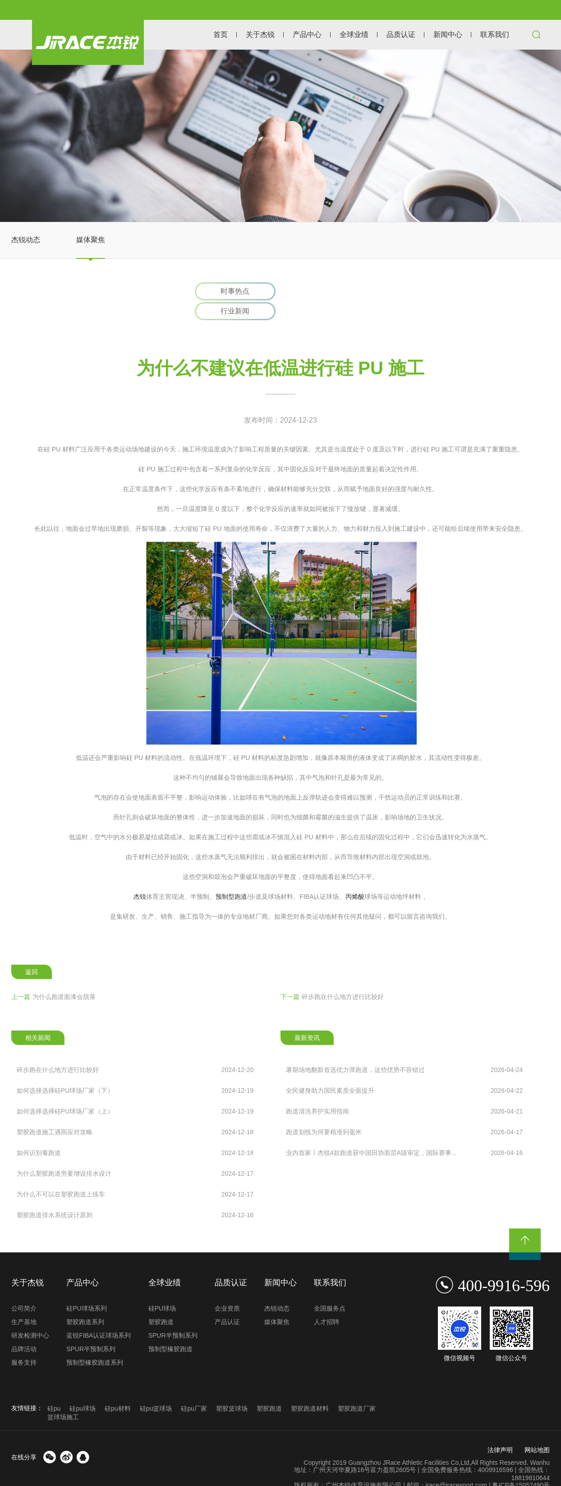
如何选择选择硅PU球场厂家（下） (135, 1071)
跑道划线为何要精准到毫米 (404, 1113)
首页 (220, 34)
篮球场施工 (63, 1398)
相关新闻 (38, 1018)
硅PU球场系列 (86, 1289)
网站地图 (537, 1431)
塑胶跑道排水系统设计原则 (135, 1196)
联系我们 (494, 34)
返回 (31, 953)
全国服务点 (329, 1289)
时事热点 (231, 291)
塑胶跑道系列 (85, 1303)
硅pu (54, 1389)
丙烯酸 (354, 877)
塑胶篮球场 (232, 1389)
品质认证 (400, 34)
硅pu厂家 (194, 1389)
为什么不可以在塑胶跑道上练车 (135, 1175)
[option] (280, 136)
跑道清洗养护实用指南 (404, 1092)
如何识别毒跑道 (135, 1134)
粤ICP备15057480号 (521, 1466)
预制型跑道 (231, 877)
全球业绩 (354, 34)
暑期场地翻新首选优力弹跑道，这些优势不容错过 (404, 1051)
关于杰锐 (260, 34)
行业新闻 (328, 291)
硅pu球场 (82, 1389)
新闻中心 (447, 34)
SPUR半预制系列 (90, 1330)
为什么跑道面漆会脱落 (53, 977)
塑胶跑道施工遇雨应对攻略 (135, 1113)
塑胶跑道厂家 (357, 1389)
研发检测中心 (30, 1316)
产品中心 (307, 34)
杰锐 (139, 877)
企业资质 (227, 1289)
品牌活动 (24, 1330)
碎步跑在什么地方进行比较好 (332, 977)
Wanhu (540, 1443)
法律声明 (500, 1431)
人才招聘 (326, 1303)
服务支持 (24, 1343)
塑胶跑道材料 (310, 1389)
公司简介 (24, 1289)
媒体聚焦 (90, 240)
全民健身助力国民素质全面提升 (404, 1071)
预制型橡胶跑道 (170, 1330)
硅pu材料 (118, 1389)
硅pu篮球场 (156, 1389)
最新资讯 (307, 1018)
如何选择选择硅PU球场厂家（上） (135, 1092)
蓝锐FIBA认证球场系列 (98, 1316)
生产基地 (24, 1303)
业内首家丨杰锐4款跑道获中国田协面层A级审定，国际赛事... (404, 1134)
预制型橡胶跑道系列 (94, 1343)
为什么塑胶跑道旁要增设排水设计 (135, 1154)
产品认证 (227, 1303)
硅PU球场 (162, 1289)
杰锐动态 (25, 240)
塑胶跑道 (161, 1303)
